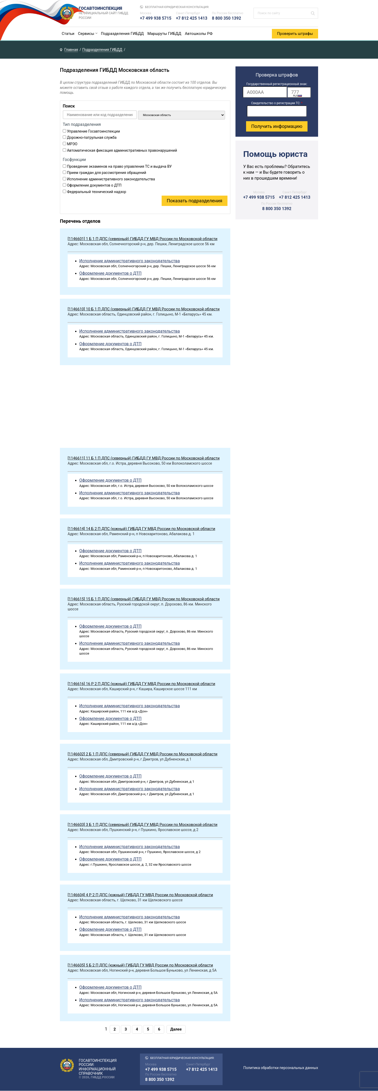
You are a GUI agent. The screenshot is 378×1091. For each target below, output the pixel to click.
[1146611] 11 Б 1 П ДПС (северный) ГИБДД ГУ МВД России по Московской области (143, 458)
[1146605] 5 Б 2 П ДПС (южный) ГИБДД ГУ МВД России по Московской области (140, 965)
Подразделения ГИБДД (122, 33)
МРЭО (72, 144)
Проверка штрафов (277, 75)
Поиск (69, 106)
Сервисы (86, 33)
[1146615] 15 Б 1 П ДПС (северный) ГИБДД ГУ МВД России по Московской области (143, 599)
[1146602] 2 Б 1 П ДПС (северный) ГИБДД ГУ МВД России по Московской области (142, 754)
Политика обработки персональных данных (280, 1068)
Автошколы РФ (198, 33)
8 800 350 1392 (226, 18)
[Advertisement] (145, 408)
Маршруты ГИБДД (164, 33)
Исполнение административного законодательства (111, 179)
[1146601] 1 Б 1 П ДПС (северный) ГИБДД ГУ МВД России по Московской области (142, 238)
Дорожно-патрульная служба (91, 138)
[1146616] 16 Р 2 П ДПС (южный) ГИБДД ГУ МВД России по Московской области (141, 684)
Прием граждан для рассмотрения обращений (106, 173)
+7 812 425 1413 (191, 18)
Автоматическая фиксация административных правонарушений (122, 150)
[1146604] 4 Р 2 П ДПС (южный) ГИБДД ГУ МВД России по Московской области (140, 895)
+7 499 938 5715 (155, 18)
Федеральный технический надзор (96, 192)
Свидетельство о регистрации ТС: (277, 103)
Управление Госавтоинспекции (93, 131)
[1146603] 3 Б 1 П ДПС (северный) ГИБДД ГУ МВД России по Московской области (142, 824)
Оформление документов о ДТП (94, 185)
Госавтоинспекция (104, 13)
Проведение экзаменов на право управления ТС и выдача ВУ (119, 166)
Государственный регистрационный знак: (276, 84)
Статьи (68, 33)
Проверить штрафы (295, 33)
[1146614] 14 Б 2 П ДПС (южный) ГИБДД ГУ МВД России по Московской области (141, 528)
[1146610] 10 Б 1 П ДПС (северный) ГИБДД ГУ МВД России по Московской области (143, 309)
